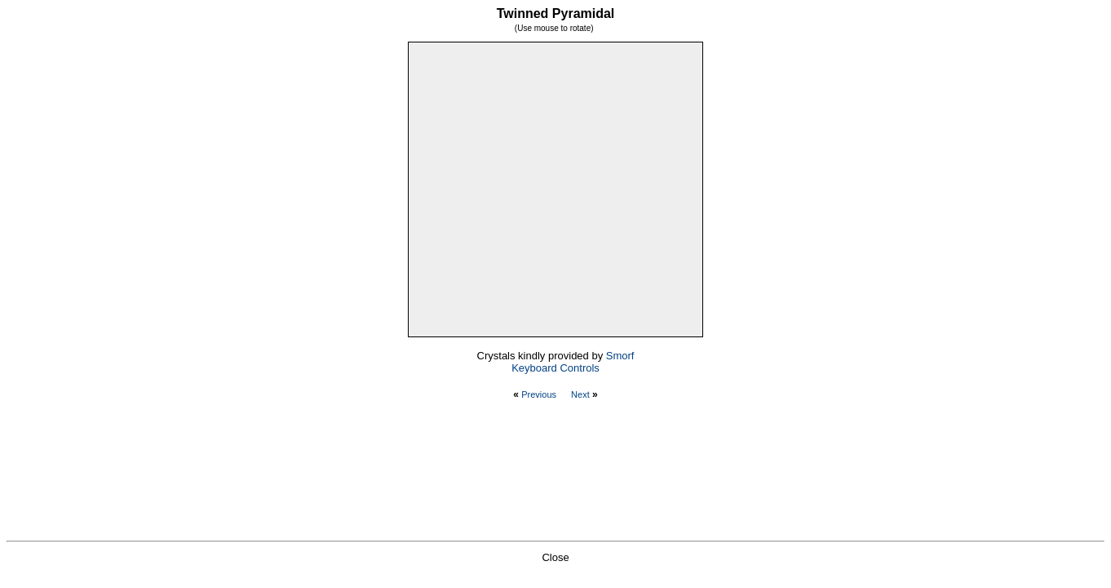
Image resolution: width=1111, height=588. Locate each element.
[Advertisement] (555, 473)
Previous (538, 394)
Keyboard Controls (555, 368)
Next (580, 394)
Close (555, 557)
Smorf (620, 356)
